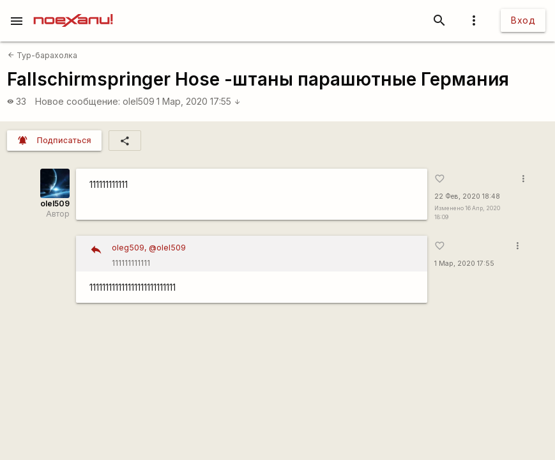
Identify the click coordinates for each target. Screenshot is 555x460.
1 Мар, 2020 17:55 (198, 101)
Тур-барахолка (42, 55)
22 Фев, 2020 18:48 (467, 196)
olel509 (139, 101)
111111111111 (265, 254)
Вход (523, 20)
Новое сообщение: (77, 101)
